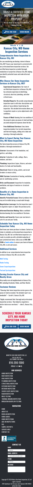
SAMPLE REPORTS (7, 427)
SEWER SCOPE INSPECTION (10, 391)
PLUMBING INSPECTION (9, 381)
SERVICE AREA (6, 429)
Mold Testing (4, 258)
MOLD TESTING (6, 396)
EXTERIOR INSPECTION (8, 386)
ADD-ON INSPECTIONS (8, 421)
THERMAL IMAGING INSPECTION (11, 399)
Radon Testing (4, 262)
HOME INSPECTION (7, 373)
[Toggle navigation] (29, 4)
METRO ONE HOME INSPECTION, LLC (16, 355)
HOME (3, 409)
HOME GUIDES (6, 416)
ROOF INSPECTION (7, 376)
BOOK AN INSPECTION (8, 414)
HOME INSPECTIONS (8, 419)
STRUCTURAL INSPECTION (10, 383)
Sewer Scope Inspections (7, 266)
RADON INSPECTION (8, 393)
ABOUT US (5, 411)
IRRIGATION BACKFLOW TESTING (11, 401)
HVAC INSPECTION (7, 378)
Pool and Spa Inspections (7, 270)
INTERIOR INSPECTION (8, 388)
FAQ (3, 424)
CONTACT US (6, 432)
